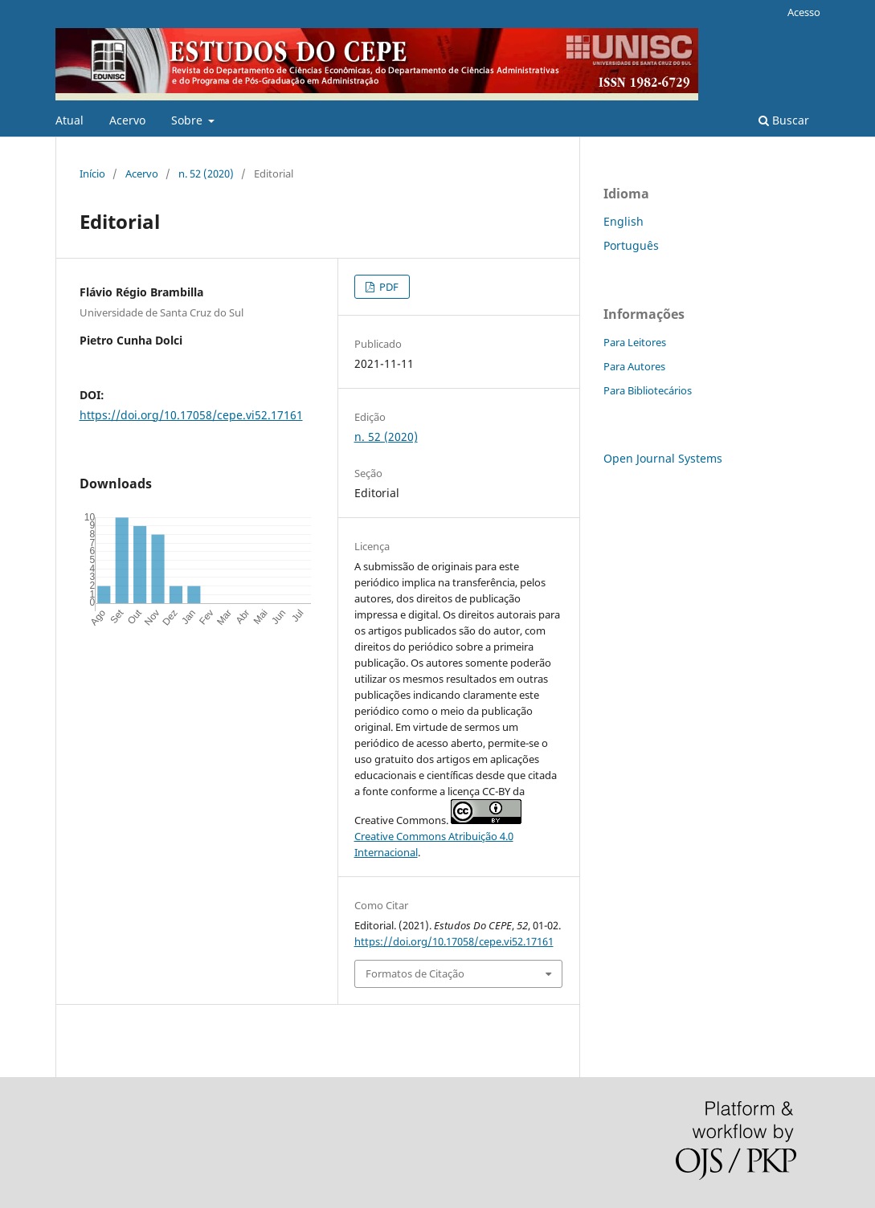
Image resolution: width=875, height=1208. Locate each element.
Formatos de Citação (415, 973)
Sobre (188, 120)
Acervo (127, 120)
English (623, 221)
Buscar (783, 120)
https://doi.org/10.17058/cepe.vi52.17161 (191, 414)
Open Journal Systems (662, 458)
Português (631, 245)
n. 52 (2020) (206, 173)
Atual (69, 120)
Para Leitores (634, 342)
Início (92, 173)
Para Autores (634, 366)
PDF (388, 287)
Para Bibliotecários (647, 390)
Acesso (803, 12)
